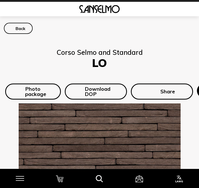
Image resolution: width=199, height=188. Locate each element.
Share (162, 91)
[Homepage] (99, 9)
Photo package (31, 91)
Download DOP (93, 91)
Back (20, 28)
